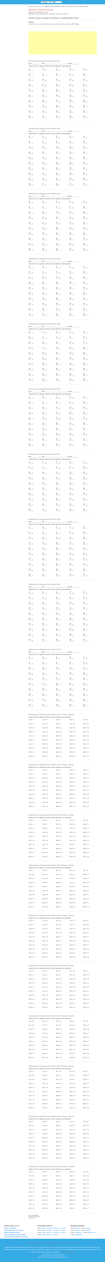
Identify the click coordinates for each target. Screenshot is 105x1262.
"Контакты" (74, 1243)
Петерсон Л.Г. (56, 1228)
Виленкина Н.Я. (79, 1232)
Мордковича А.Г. (79, 1234)
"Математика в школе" (68, 1252)
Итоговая (63, 1228)
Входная (44, 1228)
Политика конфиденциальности (52, 1243)
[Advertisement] (63, 43)
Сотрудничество (66, 1243)
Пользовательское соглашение (35, 1243)
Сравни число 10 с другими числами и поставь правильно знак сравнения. (50, 24)
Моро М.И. (49, 1228)
